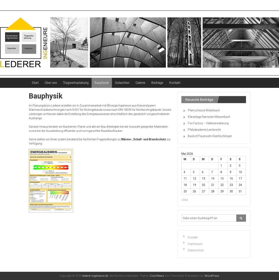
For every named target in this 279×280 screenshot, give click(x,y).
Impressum (195, 243)
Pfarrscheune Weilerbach (204, 110)
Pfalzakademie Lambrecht (204, 129)
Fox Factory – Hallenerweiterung (208, 123)
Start (35, 83)
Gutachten (122, 83)
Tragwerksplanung (76, 83)
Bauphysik (102, 83)
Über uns (51, 83)
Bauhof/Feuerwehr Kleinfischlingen (210, 136)
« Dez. (184, 199)
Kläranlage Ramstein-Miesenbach (209, 116)
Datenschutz (196, 250)
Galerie (140, 83)
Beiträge (157, 83)
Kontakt (174, 83)
